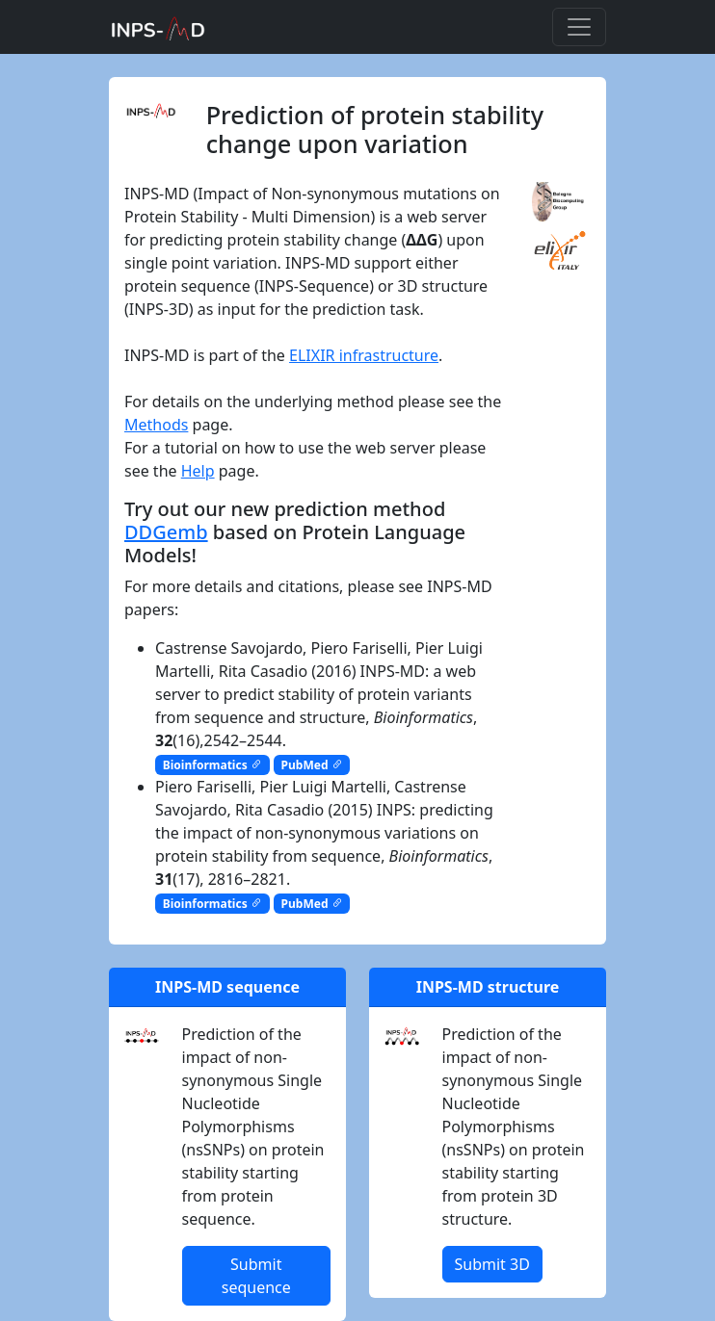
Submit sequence (256, 1276)
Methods (156, 424)
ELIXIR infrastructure (363, 355)
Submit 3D (492, 1264)
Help (198, 470)
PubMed (312, 765)
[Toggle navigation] (579, 27)
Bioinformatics (212, 765)
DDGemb (166, 532)
